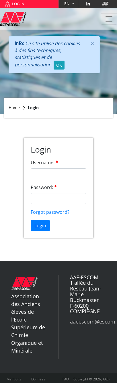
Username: (42, 162)
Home (14, 107)
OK (59, 65)
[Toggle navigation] (109, 19)
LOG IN (18, 3)
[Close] (92, 43)
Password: (42, 187)
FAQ (66, 379)
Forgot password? (50, 212)
